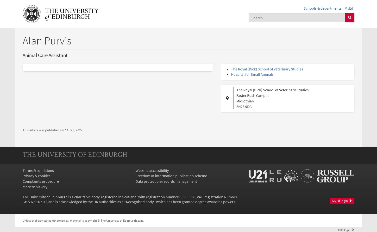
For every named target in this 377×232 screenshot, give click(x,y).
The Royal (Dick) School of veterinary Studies (267, 69)
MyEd (349, 8)
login (346, 230)
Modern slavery (35, 186)
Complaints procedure (41, 181)
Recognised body (140, 201)
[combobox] (297, 17)
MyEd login (342, 201)
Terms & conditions (38, 170)
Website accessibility (152, 170)
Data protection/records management (166, 181)
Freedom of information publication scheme (171, 175)
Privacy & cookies (36, 175)
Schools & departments (322, 8)
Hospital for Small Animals (252, 74)
